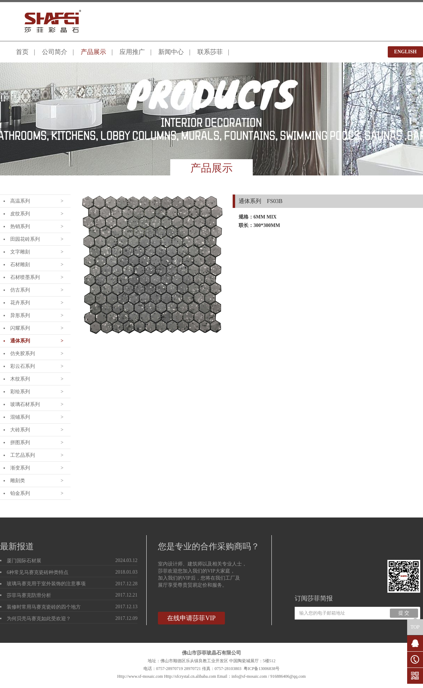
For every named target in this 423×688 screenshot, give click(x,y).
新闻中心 (171, 51)
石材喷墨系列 (25, 277)
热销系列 (20, 226)
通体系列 (20, 340)
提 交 (404, 613)
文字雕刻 (20, 252)
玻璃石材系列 (25, 404)
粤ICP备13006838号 (262, 668)
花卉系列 (20, 302)
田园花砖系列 (25, 239)
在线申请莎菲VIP (191, 618)
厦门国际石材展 (24, 560)
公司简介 (54, 51)
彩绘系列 (20, 391)
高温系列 (20, 201)
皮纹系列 (20, 213)
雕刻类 (17, 480)
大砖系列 (20, 429)
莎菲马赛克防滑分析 (29, 595)
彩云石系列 (22, 366)
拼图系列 (20, 442)
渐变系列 (20, 468)
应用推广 (132, 51)
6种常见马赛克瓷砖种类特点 (37, 572)
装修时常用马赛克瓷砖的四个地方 (44, 607)
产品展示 (93, 51)
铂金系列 (20, 493)
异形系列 (20, 315)
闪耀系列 (20, 328)
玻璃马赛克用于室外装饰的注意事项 (46, 583)
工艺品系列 (22, 455)
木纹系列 (20, 379)
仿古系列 (20, 290)
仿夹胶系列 (22, 353)
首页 (22, 51)
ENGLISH (405, 51)
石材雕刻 (20, 264)
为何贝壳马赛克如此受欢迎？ (39, 618)
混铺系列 (20, 417)
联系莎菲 (210, 51)
